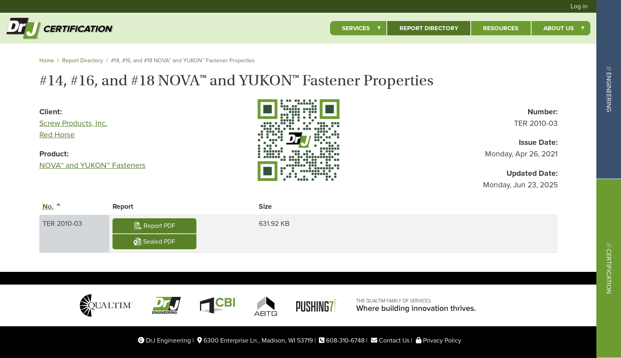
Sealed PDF (154, 241)
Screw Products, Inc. (73, 123)
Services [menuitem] (356, 29)
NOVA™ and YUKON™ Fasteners (92, 165)
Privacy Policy (442, 340)
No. (52, 206)
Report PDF (154, 225)
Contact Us (394, 340)
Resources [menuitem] (500, 28)
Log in (579, 6)
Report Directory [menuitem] (429, 28)
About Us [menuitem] (558, 29)
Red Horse (57, 135)
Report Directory (82, 60)
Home (46, 60)
